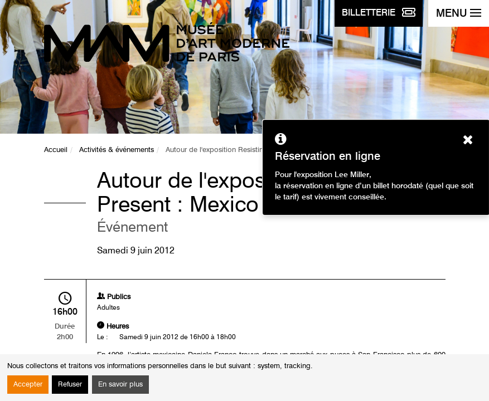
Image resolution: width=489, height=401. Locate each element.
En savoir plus (120, 384)
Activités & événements (116, 150)
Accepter (27, 384)
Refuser (70, 384)
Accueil (55, 150)
